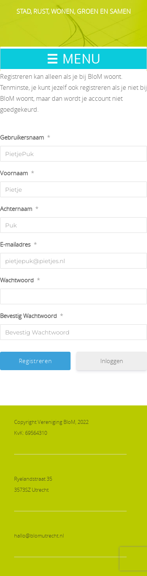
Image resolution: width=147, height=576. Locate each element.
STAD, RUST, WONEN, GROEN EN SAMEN (73, 11)
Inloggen (111, 361)
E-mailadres (18, 244)
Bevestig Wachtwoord (31, 316)
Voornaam (17, 173)
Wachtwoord (20, 280)
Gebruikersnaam (25, 137)
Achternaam (19, 209)
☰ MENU (74, 58)
